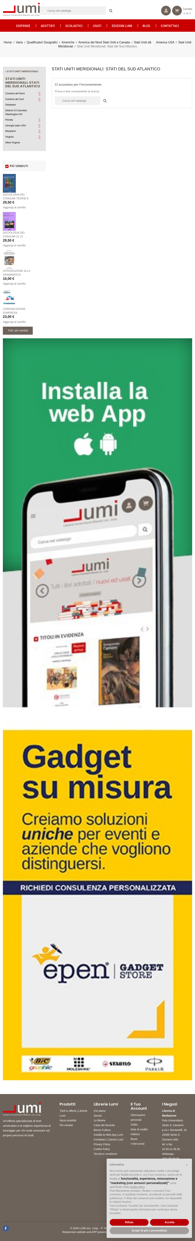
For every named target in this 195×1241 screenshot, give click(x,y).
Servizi (98, 1115)
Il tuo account (139, 1106)
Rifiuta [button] (129, 1222)
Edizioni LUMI (122, 26)
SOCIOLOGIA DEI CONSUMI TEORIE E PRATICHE (16, 198)
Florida (9, 119)
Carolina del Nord (15, 93)
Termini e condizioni (105, 1153)
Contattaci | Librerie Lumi (108, 1139)
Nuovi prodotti (68, 1120)
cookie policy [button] (137, 1186)
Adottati (48, 26)
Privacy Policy (102, 1144)
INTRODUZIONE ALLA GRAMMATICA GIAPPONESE (16, 274)
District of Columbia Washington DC (16, 112)
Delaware (10, 104)
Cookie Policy (102, 1149)
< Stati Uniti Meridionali (21, 71)
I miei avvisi (137, 1143)
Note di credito (139, 1129)
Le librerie (99, 1120)
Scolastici (73, 26)
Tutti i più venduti (18, 330)
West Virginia (12, 142)
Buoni (134, 1138)
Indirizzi (135, 1134)
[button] (187, 1165)
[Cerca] (78, 10)
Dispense (23, 26)
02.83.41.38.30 (171, 1149)
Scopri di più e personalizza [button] (149, 1230)
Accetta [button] (169, 1222)
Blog (146, 26)
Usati (97, 26)
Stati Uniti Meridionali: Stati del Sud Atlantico (22, 82)
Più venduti (66, 1125)
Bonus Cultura (102, 1129)
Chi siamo (99, 1110)
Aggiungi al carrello (14, 207)
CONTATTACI (170, 26)
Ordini (134, 1124)
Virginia (9, 136)
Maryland (10, 131)
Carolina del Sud (14, 99)
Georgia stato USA (15, 125)
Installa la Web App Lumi (108, 1134)
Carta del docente (104, 1125)
